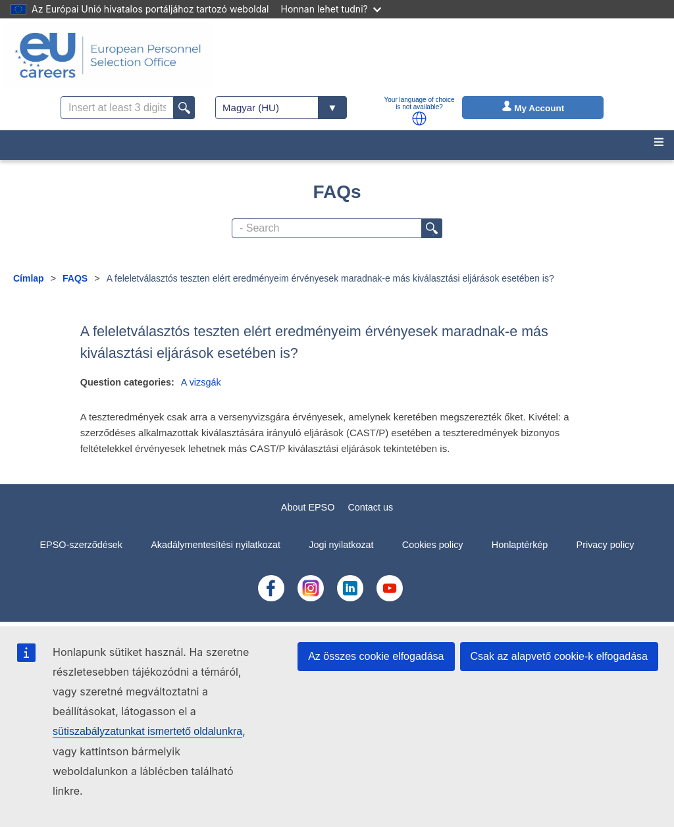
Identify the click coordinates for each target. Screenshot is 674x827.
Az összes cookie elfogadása (376, 656)
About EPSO (308, 507)
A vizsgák (201, 382)
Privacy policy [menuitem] (606, 544)
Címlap (28, 278)
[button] (419, 118)
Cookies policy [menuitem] (432, 544)
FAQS (75, 278)
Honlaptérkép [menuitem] (520, 544)
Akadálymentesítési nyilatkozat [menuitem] (215, 544)
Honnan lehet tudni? (331, 8)
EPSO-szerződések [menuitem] (80, 544)
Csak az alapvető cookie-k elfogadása (559, 656)
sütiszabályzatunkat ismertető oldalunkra (147, 731)
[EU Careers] (108, 55)
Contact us (370, 507)
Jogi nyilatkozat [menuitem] (341, 544)
